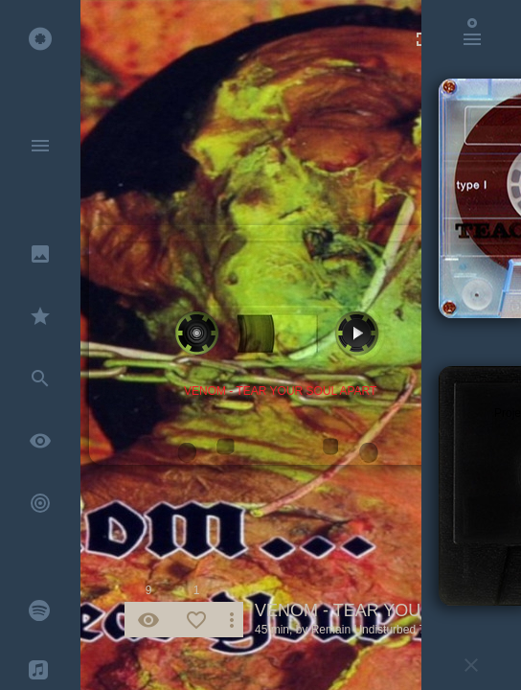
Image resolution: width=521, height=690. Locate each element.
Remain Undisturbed (363, 629)
